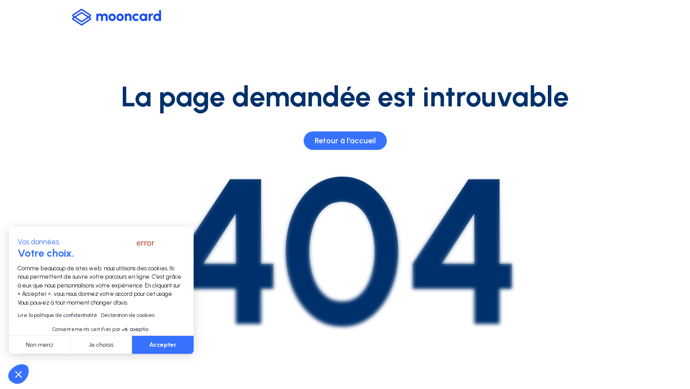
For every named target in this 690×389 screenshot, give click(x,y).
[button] (18, 374)
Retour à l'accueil (345, 140)
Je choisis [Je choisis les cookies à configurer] (101, 345)
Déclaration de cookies (127, 315)
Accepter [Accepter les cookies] (162, 345)
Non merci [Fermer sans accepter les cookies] (39, 345)
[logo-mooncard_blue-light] (116, 17)
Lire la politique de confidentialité (57, 315)
